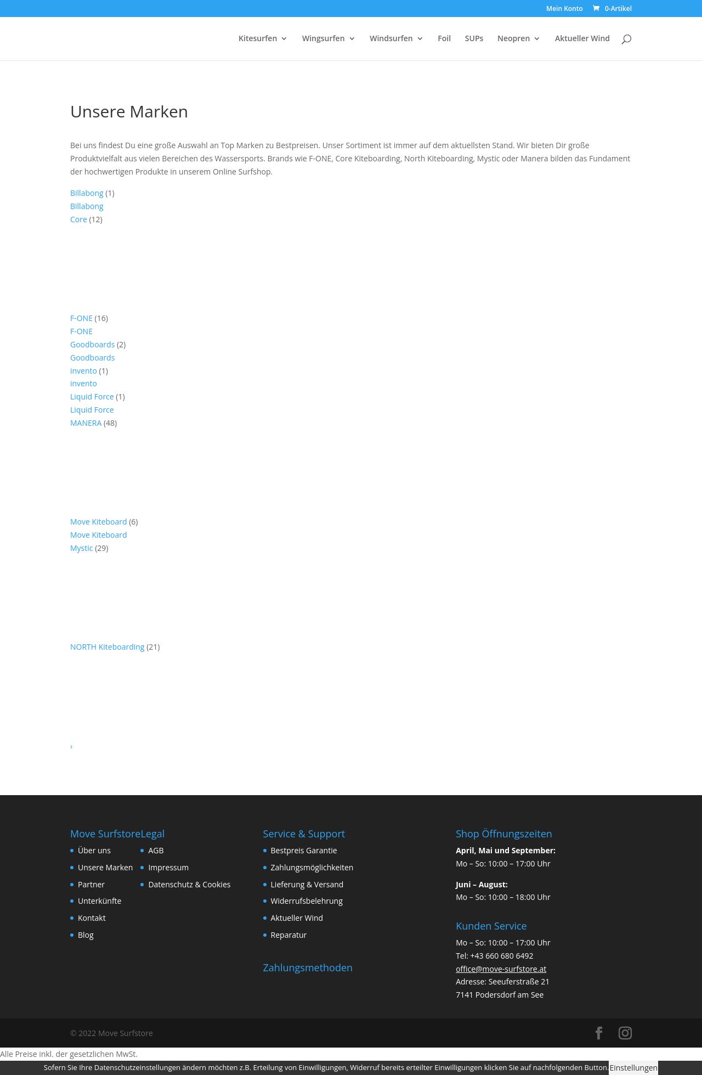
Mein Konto (564, 9)
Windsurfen (391, 39)
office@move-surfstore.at (501, 969)
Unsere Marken (105, 867)
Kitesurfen (258, 39)
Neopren (513, 39)
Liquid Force (93, 396)
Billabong (87, 193)
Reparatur (289, 935)
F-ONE (82, 318)
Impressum (168, 867)
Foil (444, 39)
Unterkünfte (99, 901)
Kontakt (92, 918)
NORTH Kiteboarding (108, 646)
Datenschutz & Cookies (189, 884)
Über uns (94, 850)
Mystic (82, 548)
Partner (91, 884)
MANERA (87, 423)
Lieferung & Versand (307, 884)
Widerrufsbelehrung (307, 901)
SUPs (474, 39)
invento (84, 370)
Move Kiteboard (99, 521)
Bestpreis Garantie (304, 850)
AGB (155, 850)
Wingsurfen (323, 39)
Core (79, 219)
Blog (86, 935)
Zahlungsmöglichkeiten (312, 867)
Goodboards (93, 344)
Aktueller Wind (582, 39)
